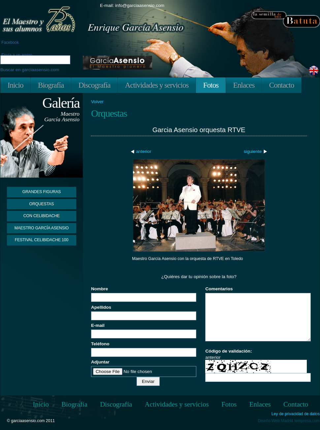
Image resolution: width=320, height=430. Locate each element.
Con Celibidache (41, 216)
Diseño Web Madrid (275, 420)
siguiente (253, 151)
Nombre (99, 288)
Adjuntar (100, 361)
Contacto (281, 85)
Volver (97, 102)
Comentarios (219, 288)
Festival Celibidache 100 (41, 240)
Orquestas (41, 204)
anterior (143, 151)
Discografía (95, 85)
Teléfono (100, 343)
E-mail (98, 325)
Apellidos (101, 307)
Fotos (210, 85)
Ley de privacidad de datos (296, 414)
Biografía (51, 85)
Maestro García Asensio (42, 228)
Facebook (9, 42)
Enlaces (244, 85)
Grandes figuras (41, 191)
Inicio (15, 85)
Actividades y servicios (157, 85)
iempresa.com (307, 420)
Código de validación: (228, 351)
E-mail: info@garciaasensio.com (132, 5)
